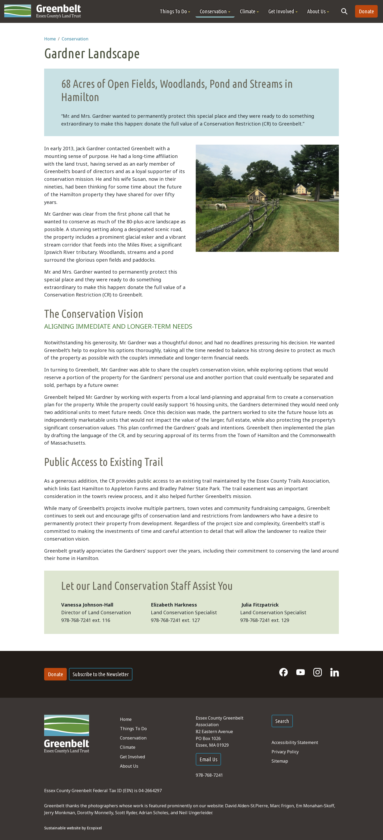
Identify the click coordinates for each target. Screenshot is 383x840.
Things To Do (133, 729)
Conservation (75, 39)
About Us (129, 766)
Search (282, 721)
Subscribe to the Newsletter (101, 674)
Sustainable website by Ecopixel (73, 827)
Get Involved (132, 757)
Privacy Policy (285, 752)
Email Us (208, 759)
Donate (366, 11)
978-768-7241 (209, 775)
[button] (175, 11)
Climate (127, 747)
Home (50, 39)
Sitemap (280, 761)
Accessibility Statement (295, 742)
